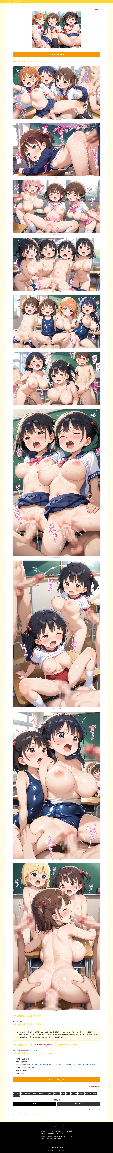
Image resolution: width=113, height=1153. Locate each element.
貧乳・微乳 (42, 1065)
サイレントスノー (29, 1068)
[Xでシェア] (34, 1104)
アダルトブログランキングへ (56, 1126)
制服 (24, 1065)
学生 (93, 1065)
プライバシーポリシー (56, 1147)
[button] (78, 1104)
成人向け (88, 1065)
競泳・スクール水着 (65, 1065)
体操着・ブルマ (52, 1065)
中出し (75, 1065)
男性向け (81, 1065)
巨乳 (36, 1065)
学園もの (30, 1065)
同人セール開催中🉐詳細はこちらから (25, 1051)
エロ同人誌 (16, 1094)
